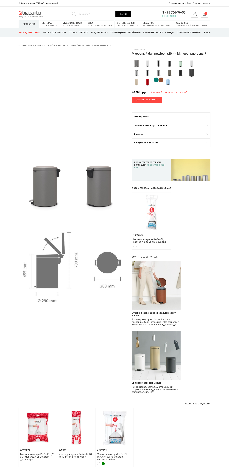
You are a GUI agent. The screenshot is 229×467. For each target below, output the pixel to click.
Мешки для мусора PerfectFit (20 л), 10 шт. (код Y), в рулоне (75, 455)
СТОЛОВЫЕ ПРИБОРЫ (189, 32)
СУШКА (73, 32)
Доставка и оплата (177, 3)
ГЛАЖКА (83, 32)
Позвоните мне (169, 16)
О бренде (23, 3)
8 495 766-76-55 (173, 12)
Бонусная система (201, 3)
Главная (22, 45)
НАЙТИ (123, 14)
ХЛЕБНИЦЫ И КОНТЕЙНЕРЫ (125, 32)
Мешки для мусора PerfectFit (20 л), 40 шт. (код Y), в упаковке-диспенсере (37, 457)
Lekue (207, 32)
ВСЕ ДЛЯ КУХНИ (99, 32)
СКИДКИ (170, 32)
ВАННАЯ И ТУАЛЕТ (153, 32)
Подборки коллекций (48, 3)
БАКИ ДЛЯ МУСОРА (29, 32)
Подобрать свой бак (56, 45)
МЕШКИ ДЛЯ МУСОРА (54, 32)
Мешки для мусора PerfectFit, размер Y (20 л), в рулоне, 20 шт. (150, 240)
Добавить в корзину (147, 100)
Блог (189, 3)
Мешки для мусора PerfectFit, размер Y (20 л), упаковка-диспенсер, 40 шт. (112, 457)
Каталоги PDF (33, 3)
